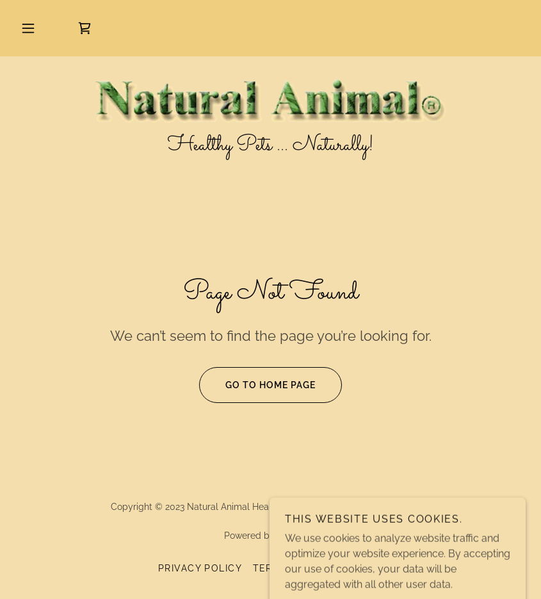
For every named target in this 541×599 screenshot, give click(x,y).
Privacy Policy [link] (200, 568)
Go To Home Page (257, 385)
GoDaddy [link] (297, 535)
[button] (28, 28)
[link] (84, 28)
